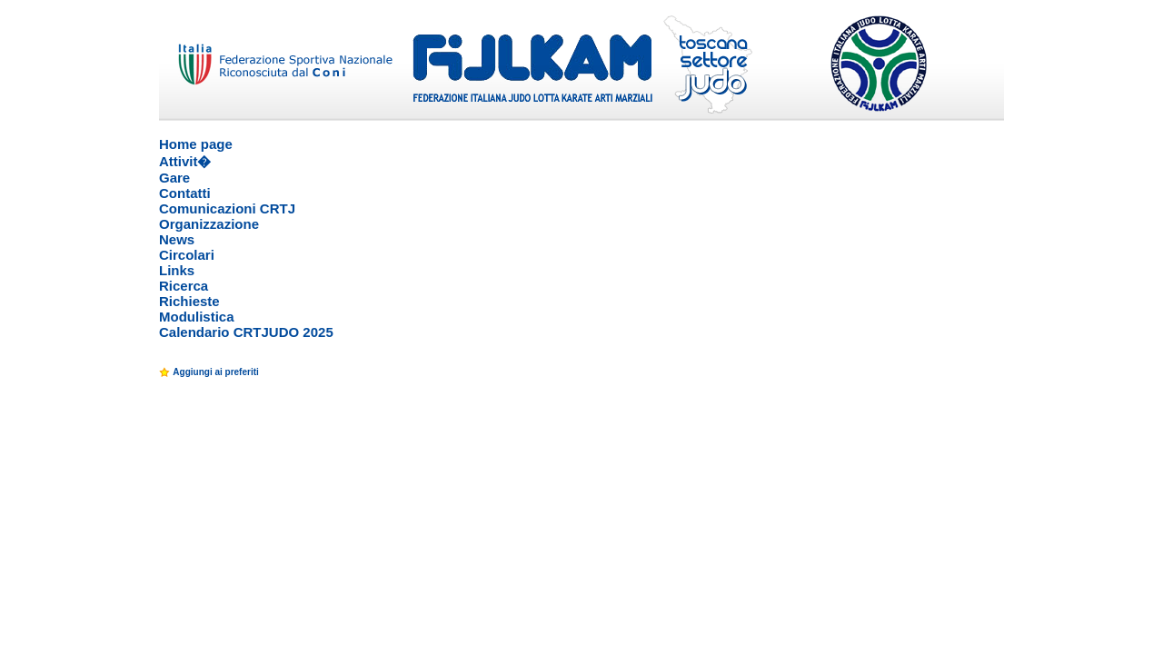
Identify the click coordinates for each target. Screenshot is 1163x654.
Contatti (185, 193)
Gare (174, 177)
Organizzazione (209, 224)
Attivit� (185, 161)
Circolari (186, 255)
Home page (196, 144)
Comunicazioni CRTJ (227, 208)
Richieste (189, 301)
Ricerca (183, 285)
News (176, 239)
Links (176, 270)
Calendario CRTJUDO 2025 (246, 332)
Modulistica (196, 316)
